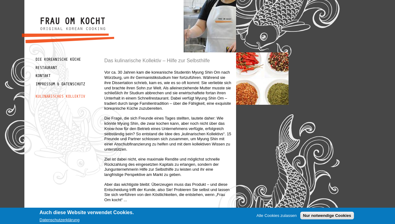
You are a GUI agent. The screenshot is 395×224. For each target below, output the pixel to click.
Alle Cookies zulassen (276, 216)
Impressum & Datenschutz (60, 84)
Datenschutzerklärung (60, 220)
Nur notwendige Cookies (327, 216)
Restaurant (46, 67)
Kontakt (43, 75)
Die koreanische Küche (58, 59)
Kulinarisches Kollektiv (60, 96)
